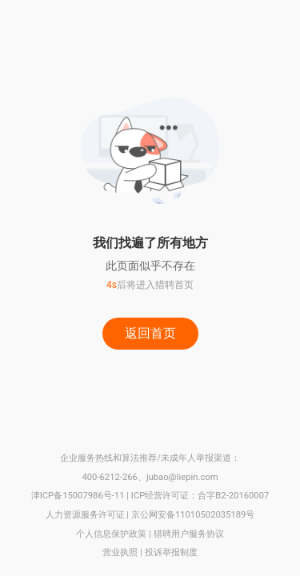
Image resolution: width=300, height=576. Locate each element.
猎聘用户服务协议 (189, 534)
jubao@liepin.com (182, 477)
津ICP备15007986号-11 (78, 495)
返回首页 (150, 333)
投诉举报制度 (171, 552)
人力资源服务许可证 (85, 515)
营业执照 (120, 552)
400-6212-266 (109, 477)
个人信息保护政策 (111, 534)
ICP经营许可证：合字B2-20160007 (200, 495)
